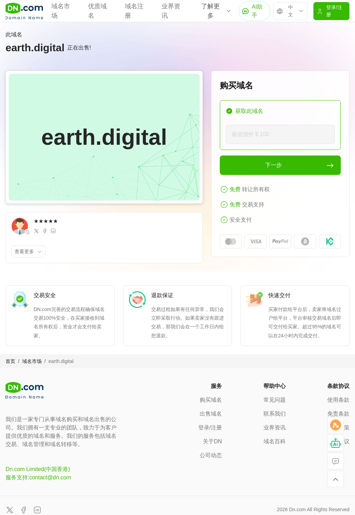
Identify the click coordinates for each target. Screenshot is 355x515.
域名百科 (274, 441)
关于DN (212, 441)
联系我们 (274, 414)
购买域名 (211, 400)
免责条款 (338, 414)
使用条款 (338, 400)
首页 (10, 361)
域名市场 (32, 361)
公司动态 (211, 455)
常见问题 (274, 400)
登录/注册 (210, 427)
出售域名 (211, 414)
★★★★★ (46, 221)
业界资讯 (274, 427)
